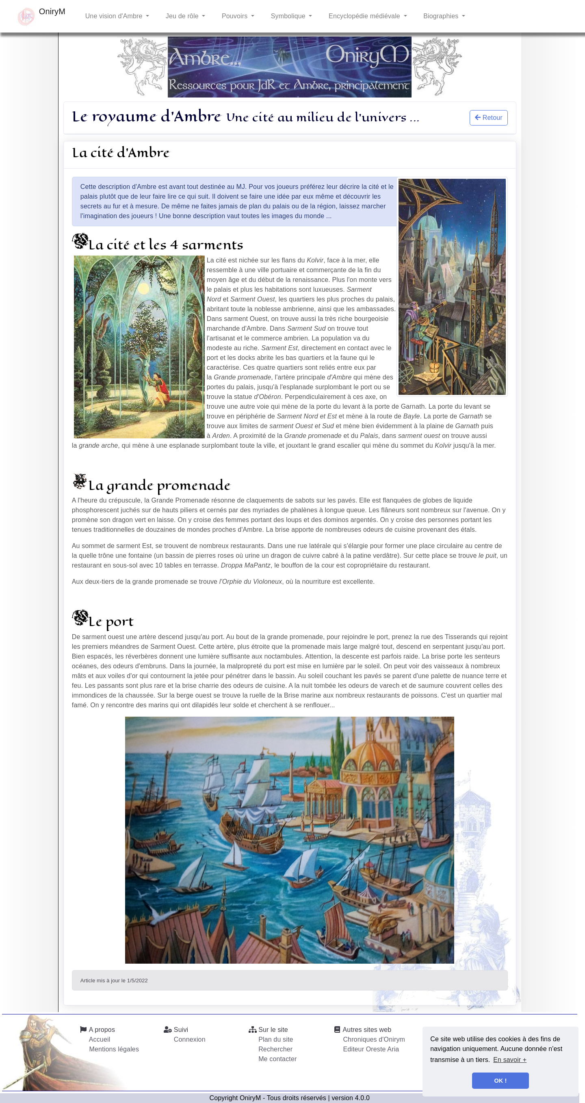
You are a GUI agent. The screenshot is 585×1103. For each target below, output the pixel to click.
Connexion (188, 1039)
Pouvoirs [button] (234, 16)
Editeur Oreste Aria (370, 1049)
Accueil (98, 1039)
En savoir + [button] (509, 1059)
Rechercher (275, 1049)
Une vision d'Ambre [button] (113, 16)
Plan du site (275, 1039)
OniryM (40, 17)
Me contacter (277, 1058)
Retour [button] (489, 117)
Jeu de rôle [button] (182, 16)
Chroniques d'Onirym (373, 1039)
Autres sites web (362, 1029)
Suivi (176, 1029)
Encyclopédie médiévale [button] (364, 16)
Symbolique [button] (288, 16)
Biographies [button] (441, 16)
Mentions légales (113, 1049)
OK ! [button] (500, 1080)
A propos (97, 1029)
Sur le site (268, 1029)
